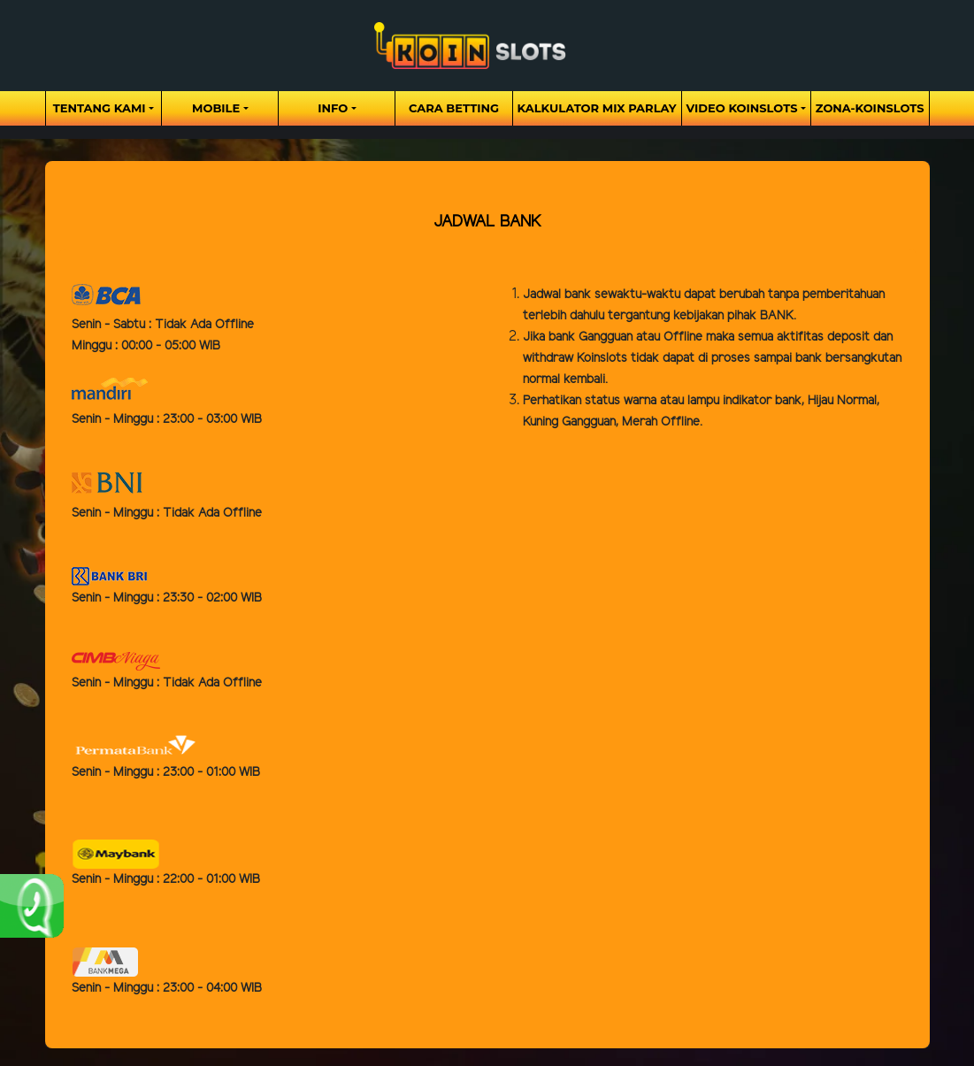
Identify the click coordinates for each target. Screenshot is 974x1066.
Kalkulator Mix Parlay (597, 108)
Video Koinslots (742, 108)
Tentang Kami (99, 108)
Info (333, 108)
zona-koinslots (870, 108)
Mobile (216, 108)
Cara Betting (454, 108)
